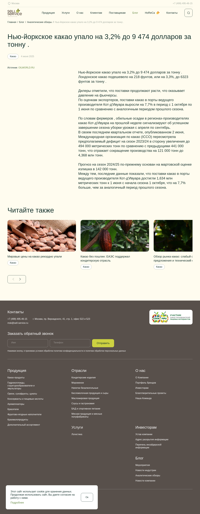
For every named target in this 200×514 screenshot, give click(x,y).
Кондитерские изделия (84, 377)
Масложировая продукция (85, 398)
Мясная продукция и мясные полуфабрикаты (87, 415)
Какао (13, 263)
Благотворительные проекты (150, 393)
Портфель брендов (145, 383)
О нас (80, 12)
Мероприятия (142, 465)
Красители (13, 409)
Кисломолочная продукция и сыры (90, 393)
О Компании (141, 377)
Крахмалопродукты (17, 419)
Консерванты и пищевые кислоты (25, 399)
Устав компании (143, 434)
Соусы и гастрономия (83, 403)
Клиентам (96, 12)
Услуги (65, 12)
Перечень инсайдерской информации (148, 446)
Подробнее (17, 502)
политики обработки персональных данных (105, 351)
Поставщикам (117, 12)
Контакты (172, 12)
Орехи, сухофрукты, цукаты (22, 393)
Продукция (48, 12)
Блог (135, 12)
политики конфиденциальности (68, 351)
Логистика (77, 434)
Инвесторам (141, 388)
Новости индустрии (145, 470)
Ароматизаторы (15, 404)
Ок (87, 497)
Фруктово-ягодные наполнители (24, 414)
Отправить (103, 343)
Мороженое (78, 383)
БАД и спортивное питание (86, 408)
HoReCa (152, 12)
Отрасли (79, 370)
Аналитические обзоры (147, 475)
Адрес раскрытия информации (151, 439)
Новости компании (145, 480)
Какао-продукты (15, 377)
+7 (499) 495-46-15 (183, 3)
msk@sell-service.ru (17, 323)
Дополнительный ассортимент (23, 425)
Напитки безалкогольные (85, 388)
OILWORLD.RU (26, 67)
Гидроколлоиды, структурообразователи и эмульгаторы (21, 386)
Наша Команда (143, 398)
